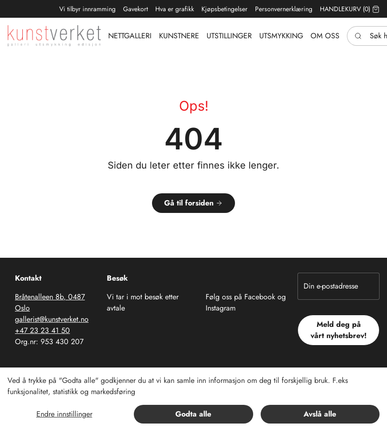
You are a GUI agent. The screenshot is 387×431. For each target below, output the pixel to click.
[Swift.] (54, 35)
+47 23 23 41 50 (42, 330)
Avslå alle (320, 414)
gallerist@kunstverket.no (52, 319)
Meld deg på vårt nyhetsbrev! (339, 330)
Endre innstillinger (64, 414)
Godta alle (193, 414)
